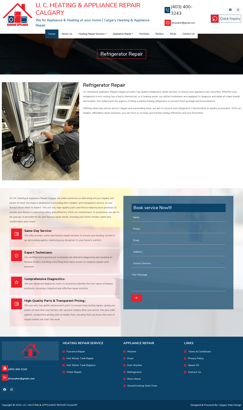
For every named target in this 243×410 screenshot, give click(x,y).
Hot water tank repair (80, 358)
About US (193, 365)
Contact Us (194, 372)
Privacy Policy (196, 358)
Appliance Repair (122, 34)
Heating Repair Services (91, 34)
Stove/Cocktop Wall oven (142, 385)
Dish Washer (134, 365)
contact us (188, 34)
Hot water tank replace (80, 365)
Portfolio (144, 34)
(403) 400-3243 (178, 10)
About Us (67, 34)
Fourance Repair (75, 351)
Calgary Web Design (230, 405)
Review (159, 34)
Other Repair (74, 372)
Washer (131, 351)
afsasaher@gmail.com (180, 23)
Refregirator (134, 372)
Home (53, 34)
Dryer (130, 358)
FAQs (173, 34)
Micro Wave (134, 379)
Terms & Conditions (199, 351)
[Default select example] (178, 263)
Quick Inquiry (225, 19)
